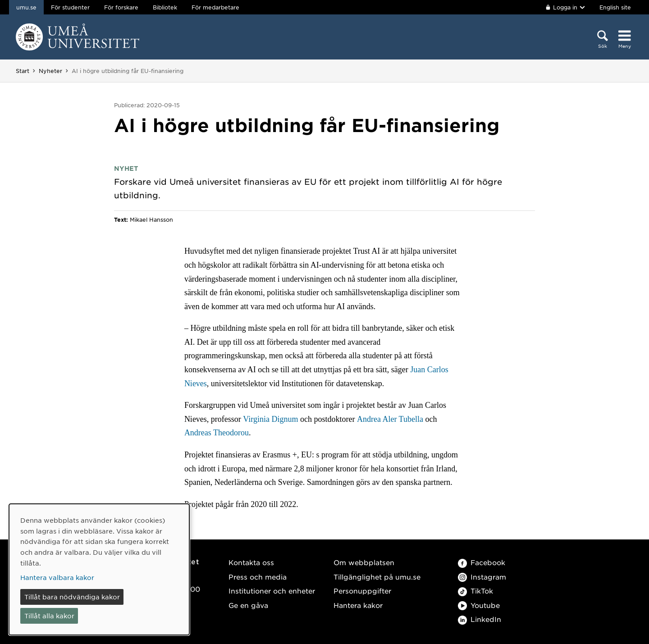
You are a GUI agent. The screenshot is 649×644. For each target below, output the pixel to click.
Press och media (258, 576)
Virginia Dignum (270, 419)
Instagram (482, 576)
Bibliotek (165, 7)
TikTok (475, 590)
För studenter (70, 7)
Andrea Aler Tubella (390, 419)
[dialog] (99, 569)
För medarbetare (215, 7)
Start (22, 70)
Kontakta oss (251, 562)
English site (615, 7)
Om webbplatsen (364, 562)
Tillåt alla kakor (49, 616)
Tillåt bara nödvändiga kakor (72, 597)
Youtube (479, 605)
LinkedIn (479, 619)
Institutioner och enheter (272, 590)
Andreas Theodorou (216, 432)
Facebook (481, 562)
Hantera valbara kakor (57, 577)
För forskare (121, 7)
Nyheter (50, 70)
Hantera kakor (358, 605)
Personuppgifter (362, 590)
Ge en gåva (248, 605)
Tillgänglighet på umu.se (377, 576)
